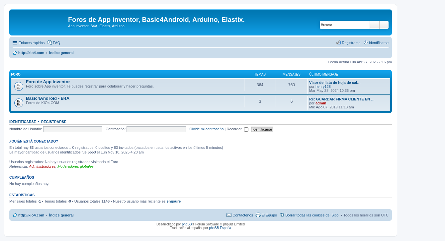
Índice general (61, 215)
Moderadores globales (75, 166)
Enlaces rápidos (31, 43)
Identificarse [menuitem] (379, 43)
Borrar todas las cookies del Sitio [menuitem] (311, 215)
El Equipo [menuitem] (269, 215)
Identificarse (22, 122)
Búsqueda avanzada (384, 25)
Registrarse (53, 122)
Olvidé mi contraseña (206, 129)
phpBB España (220, 228)
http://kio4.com (31, 215)
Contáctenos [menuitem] (242, 215)
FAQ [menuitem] (56, 43)
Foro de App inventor (48, 81)
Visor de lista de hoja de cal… (335, 83)
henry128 (323, 87)
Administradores (42, 166)
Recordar (237, 129)
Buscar (375, 25)
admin (320, 103)
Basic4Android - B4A (47, 98)
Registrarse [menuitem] (351, 43)
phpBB (187, 224)
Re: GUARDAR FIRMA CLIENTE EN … (342, 99)
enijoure (174, 201)
